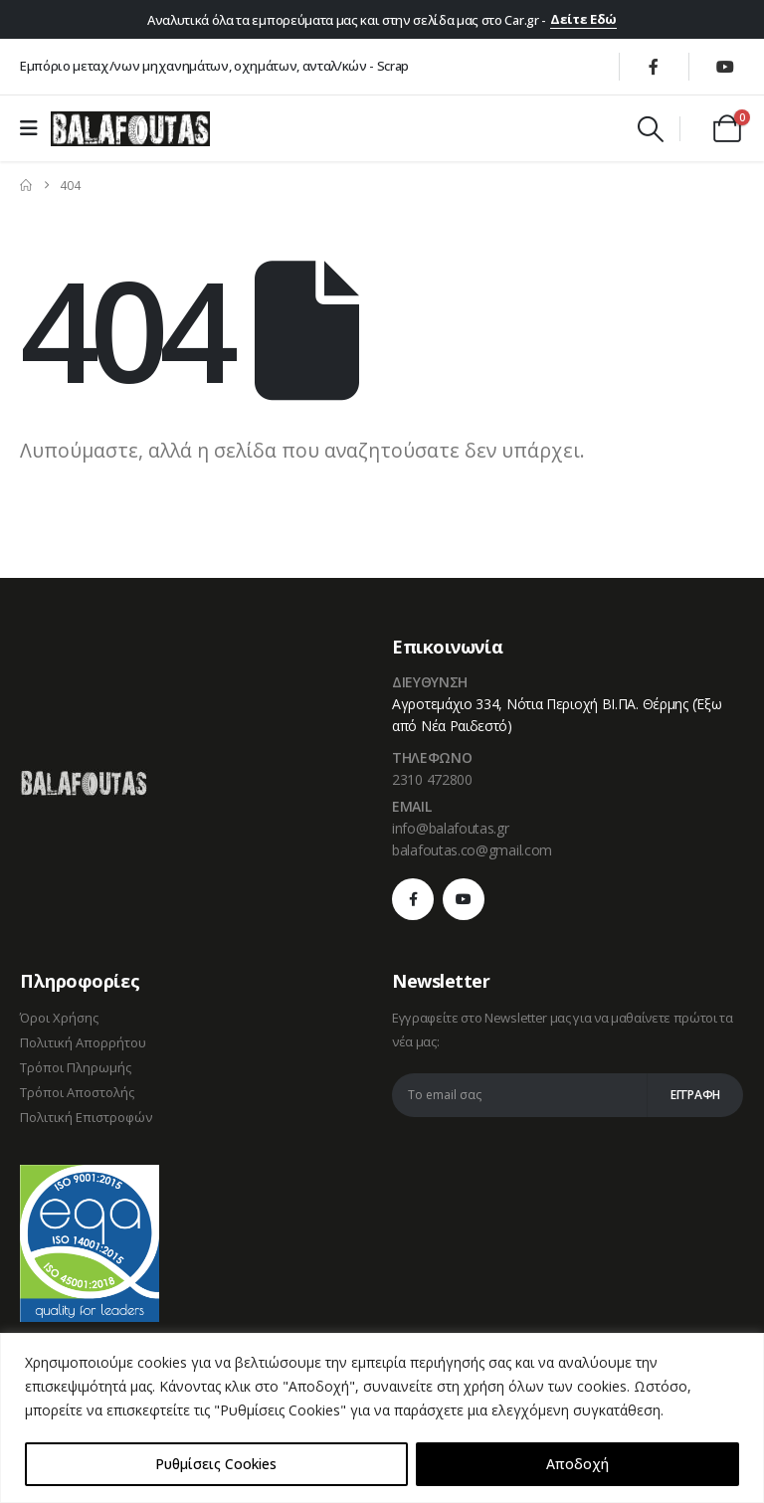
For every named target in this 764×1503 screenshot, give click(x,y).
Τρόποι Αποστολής (77, 1092)
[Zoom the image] (83, 781)
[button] (650, 129)
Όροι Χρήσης (59, 1018)
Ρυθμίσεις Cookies (216, 1463)
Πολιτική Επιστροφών (86, 1117)
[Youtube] (725, 67)
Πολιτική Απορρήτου (83, 1042)
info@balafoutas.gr (450, 828)
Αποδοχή (577, 1463)
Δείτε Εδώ (583, 19)
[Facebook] (653, 67)
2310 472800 (432, 779)
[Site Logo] (130, 128)
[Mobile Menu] (35, 128)
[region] (382, 1418)
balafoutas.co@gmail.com (472, 850)
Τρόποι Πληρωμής (75, 1067)
